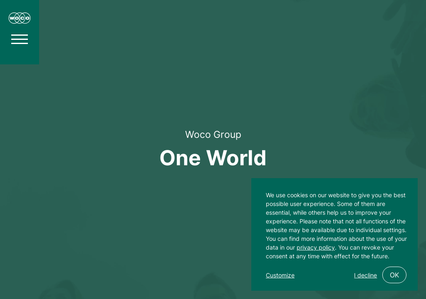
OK (394, 275)
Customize (280, 275)
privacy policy (316, 247)
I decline (365, 275)
